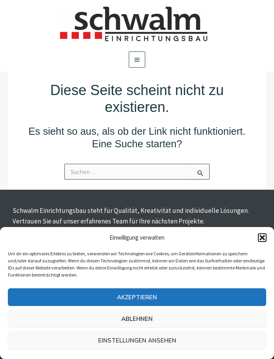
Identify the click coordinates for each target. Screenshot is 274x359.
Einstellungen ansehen (137, 340)
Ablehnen (137, 319)
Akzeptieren (137, 297)
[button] (262, 238)
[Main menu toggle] (137, 59)
